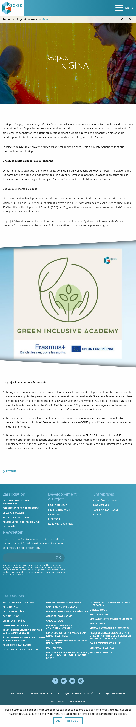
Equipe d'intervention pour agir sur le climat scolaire (22, 631)
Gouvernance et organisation (21, 508)
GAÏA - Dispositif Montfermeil (63, 602)
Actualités (9, 526)
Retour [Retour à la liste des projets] (10, 471)
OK (58, 557)
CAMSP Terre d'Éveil (14, 611)
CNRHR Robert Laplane (16, 625)
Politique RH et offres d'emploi (22, 521)
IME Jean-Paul (54, 647)
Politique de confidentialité (75, 693)
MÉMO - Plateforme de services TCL (110, 628)
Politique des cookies (112, 693)
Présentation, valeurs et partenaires (17, 502)
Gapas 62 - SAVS (54, 620)
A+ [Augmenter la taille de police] (123, 19)
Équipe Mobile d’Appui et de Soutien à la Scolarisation (24, 639)
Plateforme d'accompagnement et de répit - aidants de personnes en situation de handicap (110, 635)
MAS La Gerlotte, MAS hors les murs (111, 619)
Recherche (54, 519)
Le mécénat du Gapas (105, 500)
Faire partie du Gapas (60, 523)
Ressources (57, 701)
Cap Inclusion (11, 616)
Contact (98, 514)
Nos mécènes (101, 505)
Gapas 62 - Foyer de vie (59, 616)
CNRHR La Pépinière (14, 620)
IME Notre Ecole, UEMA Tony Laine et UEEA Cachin (111, 604)
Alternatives (10, 606)
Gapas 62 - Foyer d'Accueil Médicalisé (68, 611)
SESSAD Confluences (102, 647)
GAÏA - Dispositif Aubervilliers (20, 649)
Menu (124, 8)
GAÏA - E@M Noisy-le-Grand (61, 606)
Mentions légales (41, 693)
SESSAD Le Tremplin (101, 652)
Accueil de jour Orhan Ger (18, 602)
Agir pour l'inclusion (16, 517)
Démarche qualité (13, 512)
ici (23, 574)
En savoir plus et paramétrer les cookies (102, 723)
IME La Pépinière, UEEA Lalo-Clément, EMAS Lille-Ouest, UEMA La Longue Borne (67, 655)
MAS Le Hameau (98, 623)
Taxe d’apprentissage (105, 509)
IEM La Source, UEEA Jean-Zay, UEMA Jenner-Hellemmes (66, 634)
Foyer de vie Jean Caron (17, 644)
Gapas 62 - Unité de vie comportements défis (59, 627)
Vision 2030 (54, 514)
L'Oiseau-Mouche (100, 609)
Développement (57, 505)
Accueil (7, 19)
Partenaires (17, 693)
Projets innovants (26, 19)
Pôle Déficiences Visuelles (105, 643)
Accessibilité (78, 701)
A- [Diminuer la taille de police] (130, 19)
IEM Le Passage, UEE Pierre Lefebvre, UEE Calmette (67, 642)
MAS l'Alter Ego (99, 614)
